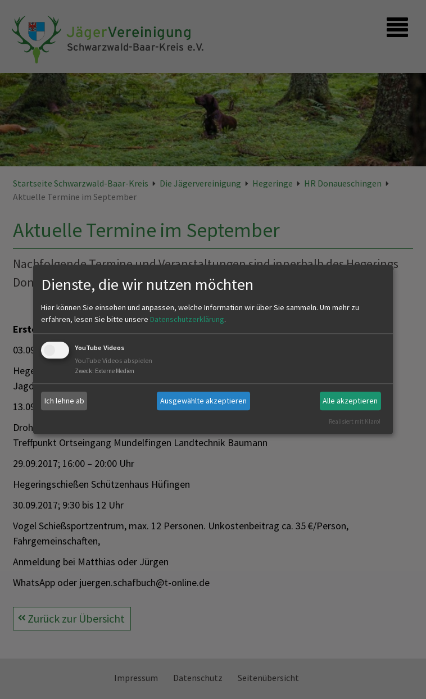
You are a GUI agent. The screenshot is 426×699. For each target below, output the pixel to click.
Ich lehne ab (64, 401)
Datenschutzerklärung (187, 319)
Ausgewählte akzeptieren (203, 401)
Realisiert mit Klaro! (354, 421)
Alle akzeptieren (350, 401)
